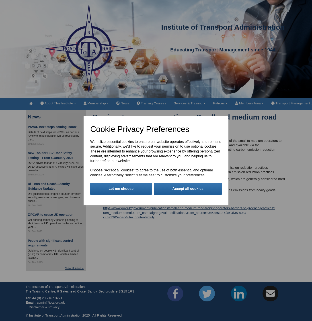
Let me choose (121, 189)
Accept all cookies (187, 189)
